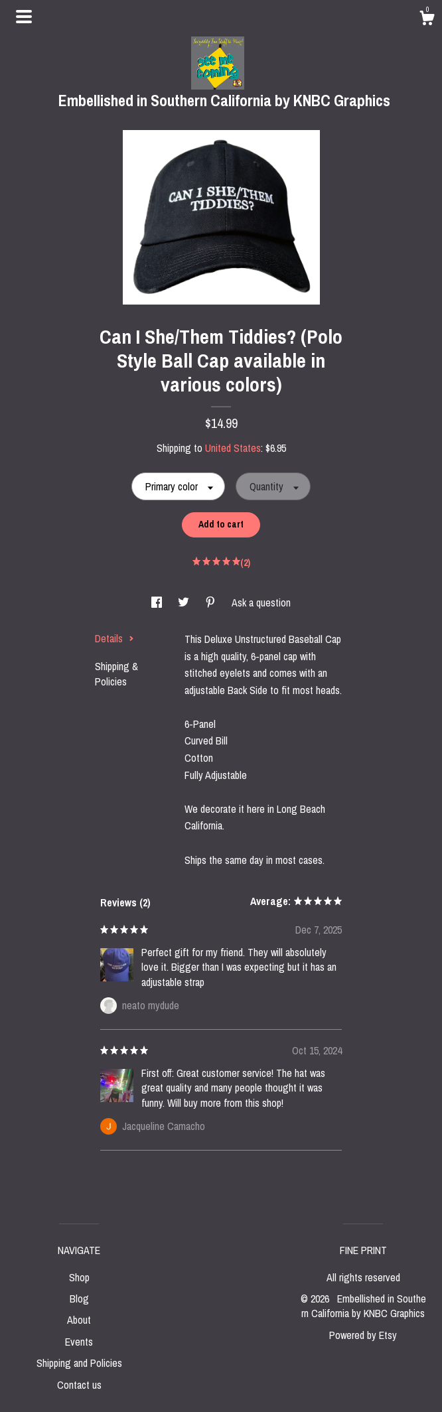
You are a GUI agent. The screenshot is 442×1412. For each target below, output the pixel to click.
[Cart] (426, 20)
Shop (79, 1277)
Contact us (79, 1384)
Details (114, 638)
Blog (79, 1298)
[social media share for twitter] (185, 602)
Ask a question (261, 602)
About (79, 1319)
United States (233, 448)
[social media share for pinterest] (211, 602)
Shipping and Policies (79, 1363)
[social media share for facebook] (158, 602)
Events (79, 1341)
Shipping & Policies (116, 673)
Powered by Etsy (363, 1335)
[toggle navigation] (24, 16)
